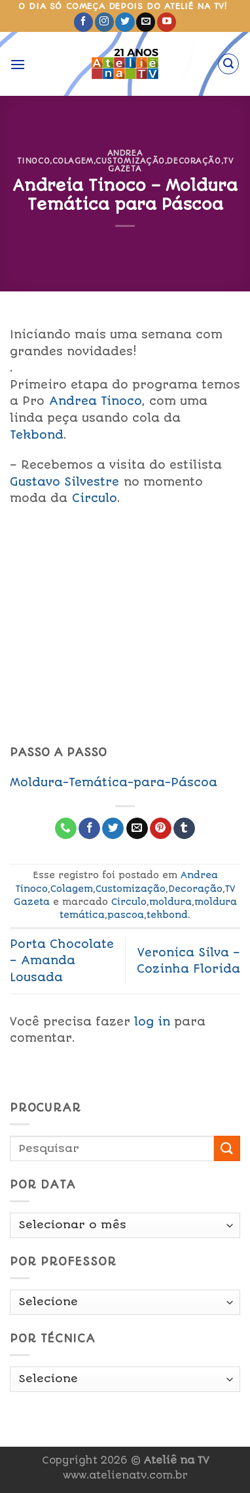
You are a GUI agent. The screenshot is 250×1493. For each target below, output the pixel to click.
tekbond (167, 914)
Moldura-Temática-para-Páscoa (113, 782)
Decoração (194, 161)
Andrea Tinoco (95, 400)
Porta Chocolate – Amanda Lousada (62, 961)
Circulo (94, 498)
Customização (130, 161)
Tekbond (36, 434)
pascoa (125, 914)
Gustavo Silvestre (64, 481)
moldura (170, 901)
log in (152, 1021)
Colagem (73, 161)
